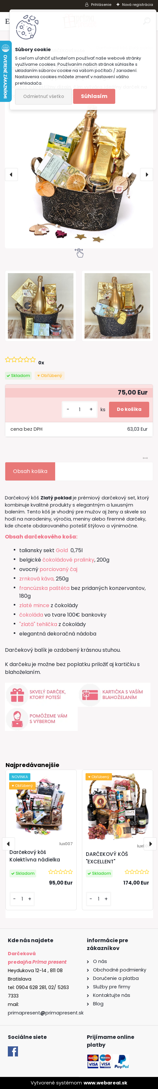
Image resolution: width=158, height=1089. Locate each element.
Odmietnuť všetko (43, 96)
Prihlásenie (101, 4)
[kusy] (79, 409)
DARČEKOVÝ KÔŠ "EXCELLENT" (107, 858)
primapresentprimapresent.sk (46, 1013)
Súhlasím (94, 96)
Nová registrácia (137, 4)
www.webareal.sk (105, 1083)
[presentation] (11, 174)
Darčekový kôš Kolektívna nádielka (34, 856)
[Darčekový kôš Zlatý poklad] (79, 174)
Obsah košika (30, 471)
